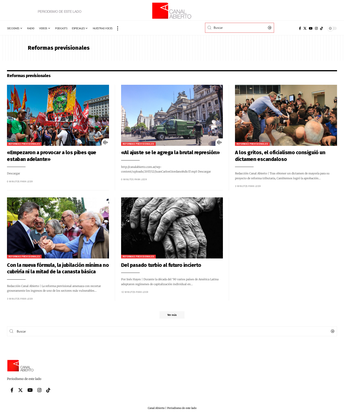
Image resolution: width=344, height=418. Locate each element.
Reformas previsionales (130, 144)
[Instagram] (316, 28)
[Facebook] (300, 28)
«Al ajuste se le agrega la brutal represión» (162, 152)
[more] (117, 28)
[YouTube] (311, 28)
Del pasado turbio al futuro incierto (153, 265)
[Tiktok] (321, 28)
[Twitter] (305, 28)
